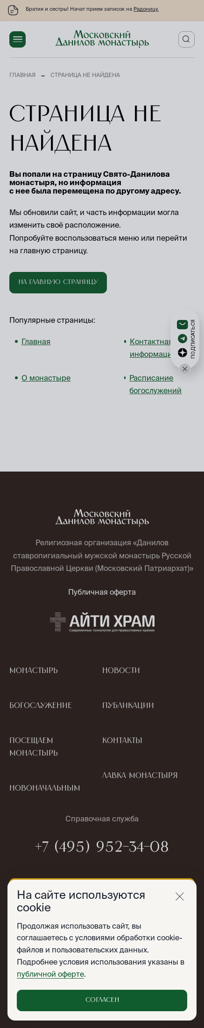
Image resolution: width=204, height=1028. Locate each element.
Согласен (102, 1000)
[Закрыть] (179, 896)
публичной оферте (50, 974)
